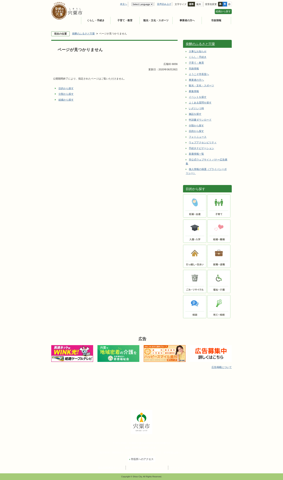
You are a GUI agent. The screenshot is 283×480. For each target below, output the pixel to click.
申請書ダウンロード (200, 119)
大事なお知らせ (197, 51)
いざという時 (196, 108)
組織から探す (223, 11)
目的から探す (66, 88)
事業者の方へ (187, 20)
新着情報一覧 (196, 153)
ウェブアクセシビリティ (203, 142)
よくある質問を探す (200, 102)
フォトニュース (197, 136)
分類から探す (66, 94)
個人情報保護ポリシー (110, 467)
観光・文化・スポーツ (156, 20)
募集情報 (194, 91)
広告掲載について (222, 367)
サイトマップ (177, 467)
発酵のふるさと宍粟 (83, 33)
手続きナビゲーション (201, 148)
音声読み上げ (164, 4)
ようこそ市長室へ (199, 74)
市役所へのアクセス (142, 459)
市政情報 (216, 20)
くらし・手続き (96, 20)
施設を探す (195, 114)
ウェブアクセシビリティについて (147, 467)
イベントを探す (197, 97)
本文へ (123, 4)
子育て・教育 (124, 20)
